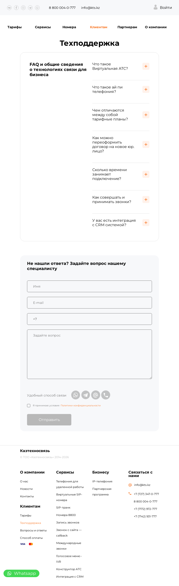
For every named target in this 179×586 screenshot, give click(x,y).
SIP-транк (63, 507)
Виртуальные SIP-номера (69, 497)
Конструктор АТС (69, 569)
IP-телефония (102, 481)
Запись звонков (67, 522)
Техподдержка (30, 523)
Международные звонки (68, 545)
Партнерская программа (101, 491)
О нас (24, 481)
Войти (166, 7)
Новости (26, 489)
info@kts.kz (90, 8)
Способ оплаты (31, 538)
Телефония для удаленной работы (70, 484)
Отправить (49, 420)
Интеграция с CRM (69, 576)
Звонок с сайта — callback (69, 532)
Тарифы (14, 27)
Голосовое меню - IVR (69, 558)
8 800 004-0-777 (62, 8)
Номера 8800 (66, 515)
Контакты (27, 496)
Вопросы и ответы (33, 530)
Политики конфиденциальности (81, 405)
